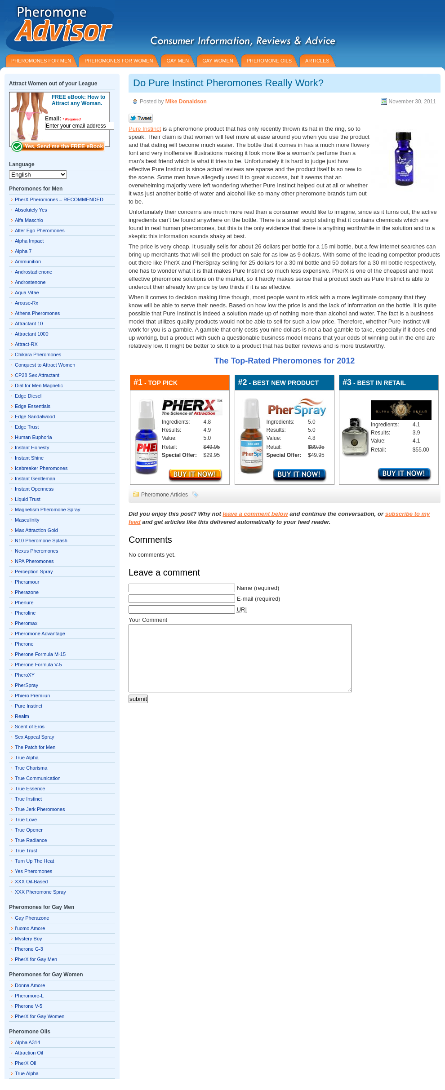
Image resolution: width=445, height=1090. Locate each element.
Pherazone (27, 592)
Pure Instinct (145, 128)
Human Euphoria (33, 437)
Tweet (141, 119)
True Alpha (27, 757)
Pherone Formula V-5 (38, 664)
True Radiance (31, 840)
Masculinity (27, 520)
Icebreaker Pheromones (41, 468)
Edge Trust (27, 427)
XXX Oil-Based (31, 881)
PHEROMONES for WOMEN (119, 60)
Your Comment (148, 619)
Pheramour (27, 582)
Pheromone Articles (164, 495)
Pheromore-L (29, 995)
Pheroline (25, 613)
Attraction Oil (29, 1052)
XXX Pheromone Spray (40, 892)
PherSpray (26, 685)
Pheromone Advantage (40, 633)
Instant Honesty (32, 447)
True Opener (29, 830)
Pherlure (24, 602)
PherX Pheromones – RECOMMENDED (59, 199)
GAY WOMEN (217, 60)
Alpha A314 (27, 1042)
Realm (22, 716)
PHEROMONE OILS (269, 60)
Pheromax (26, 623)
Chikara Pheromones (38, 354)
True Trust (26, 850)
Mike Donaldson (186, 101)
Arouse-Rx (26, 303)
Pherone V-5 (28, 1006)
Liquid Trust (27, 499)
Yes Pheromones (33, 871)
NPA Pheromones (34, 561)
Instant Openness (34, 489)
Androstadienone (33, 272)
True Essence (30, 788)
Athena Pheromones (37, 313)
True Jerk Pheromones (40, 809)
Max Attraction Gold (36, 530)
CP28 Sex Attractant (37, 375)
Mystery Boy (28, 938)
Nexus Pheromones (36, 551)
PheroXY (25, 675)
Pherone (24, 644)
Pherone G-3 (29, 949)
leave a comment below (255, 513)
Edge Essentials (32, 406)
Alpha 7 (23, 251)
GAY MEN (177, 60)
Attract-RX (26, 344)
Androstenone (30, 282)
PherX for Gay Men (36, 959)
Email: (62, 118)
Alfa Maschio (29, 220)
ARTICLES (317, 60)
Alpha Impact (29, 241)
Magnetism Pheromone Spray (47, 509)
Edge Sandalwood (35, 416)
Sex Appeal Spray (34, 737)
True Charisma (31, 768)
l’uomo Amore (30, 928)
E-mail (245, 598)
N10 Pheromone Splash (41, 540)
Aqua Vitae (27, 292)
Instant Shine (29, 458)
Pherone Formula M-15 (40, 654)
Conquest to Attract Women (45, 365)
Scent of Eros (29, 726)
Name (245, 588)
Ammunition (28, 261)
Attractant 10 (29, 323)
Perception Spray (34, 571)
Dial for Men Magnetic (39, 385)
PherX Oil (25, 1063)
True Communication (38, 778)
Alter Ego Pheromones (40, 230)
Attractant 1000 (32, 334)
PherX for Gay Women (39, 1016)
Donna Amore (30, 985)
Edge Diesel (28, 396)
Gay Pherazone (32, 918)
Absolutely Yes (31, 210)
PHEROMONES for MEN (41, 60)
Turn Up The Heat (34, 861)
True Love (26, 819)
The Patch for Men (35, 747)
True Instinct (28, 799)
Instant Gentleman (35, 478)
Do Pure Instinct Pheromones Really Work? (228, 83)
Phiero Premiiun (32, 695)
